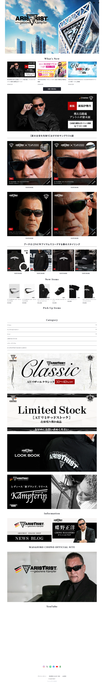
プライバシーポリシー (42, 676)
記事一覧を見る (52, 89)
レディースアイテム (11, 343)
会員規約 (64, 676)
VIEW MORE (29, 187)
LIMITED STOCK (12, 338)
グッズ (8, 334)
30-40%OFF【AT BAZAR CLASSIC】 (16, 348)
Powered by (52, 681)
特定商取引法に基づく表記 (54, 676)
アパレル (9, 325)
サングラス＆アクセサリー (13, 329)
